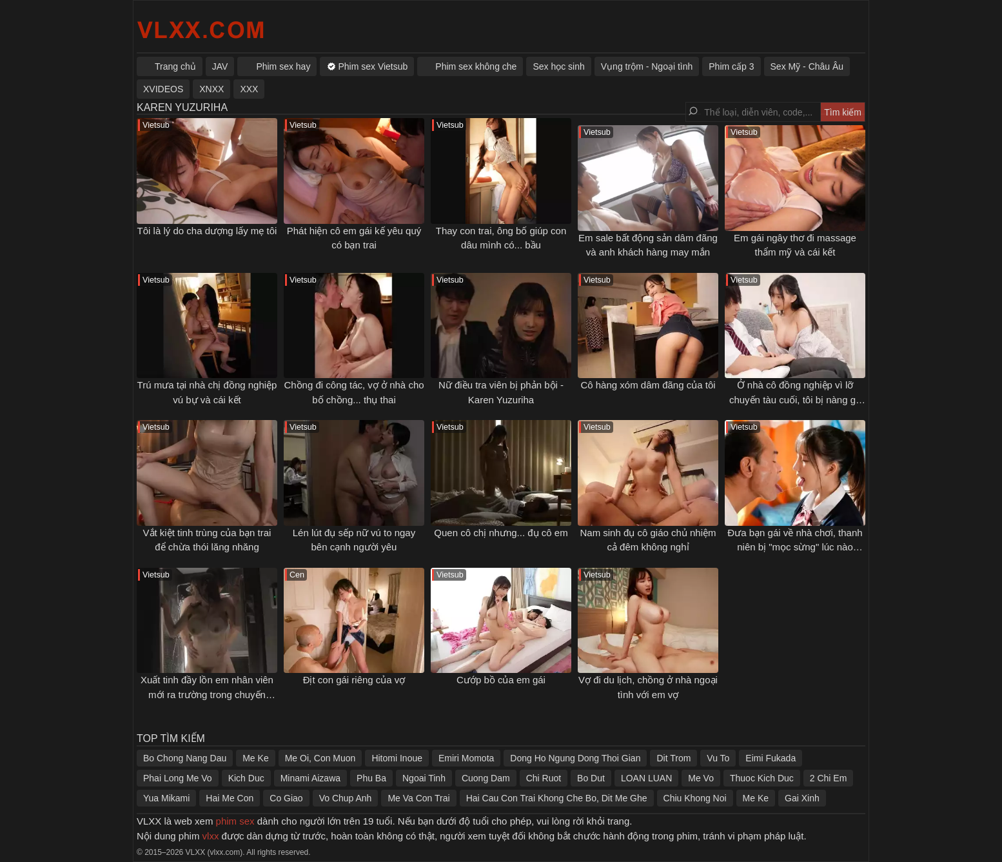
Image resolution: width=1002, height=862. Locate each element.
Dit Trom (673, 758)
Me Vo (701, 778)
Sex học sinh (558, 66)
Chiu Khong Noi (695, 798)
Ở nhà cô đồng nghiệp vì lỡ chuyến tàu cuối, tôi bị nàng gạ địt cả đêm (795, 399)
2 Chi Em (828, 778)
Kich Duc (246, 778)
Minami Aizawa (310, 778)
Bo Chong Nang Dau (184, 758)
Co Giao (286, 798)
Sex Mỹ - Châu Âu (807, 66)
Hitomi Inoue (396, 758)
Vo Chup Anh (345, 798)
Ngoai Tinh (424, 778)
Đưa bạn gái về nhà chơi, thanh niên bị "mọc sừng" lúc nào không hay (794, 547)
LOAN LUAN (646, 778)
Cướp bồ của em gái (501, 679)
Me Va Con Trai (418, 798)
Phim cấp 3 (731, 66)
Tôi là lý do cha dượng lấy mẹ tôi (207, 230)
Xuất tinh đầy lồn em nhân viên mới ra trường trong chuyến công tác (207, 694)
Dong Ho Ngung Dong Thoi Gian (575, 758)
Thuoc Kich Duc (762, 778)
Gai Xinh (802, 798)
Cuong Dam (486, 778)
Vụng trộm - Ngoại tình (647, 66)
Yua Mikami (166, 798)
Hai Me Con (229, 798)
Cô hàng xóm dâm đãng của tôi (647, 384)
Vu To (718, 758)
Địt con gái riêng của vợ (354, 679)
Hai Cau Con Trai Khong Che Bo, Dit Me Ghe (556, 798)
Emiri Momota (466, 758)
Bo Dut (591, 778)
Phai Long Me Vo (177, 778)
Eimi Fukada (770, 758)
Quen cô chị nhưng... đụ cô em (500, 532)
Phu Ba (371, 778)
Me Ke (255, 758)
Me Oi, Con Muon (320, 758)
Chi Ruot (543, 778)
